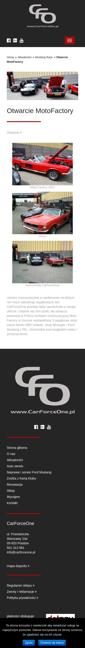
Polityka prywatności (22, 598)
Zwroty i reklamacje (22, 591)
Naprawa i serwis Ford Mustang (29, 472)
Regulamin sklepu (21, 585)
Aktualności (25, 57)
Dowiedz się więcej (52, 642)
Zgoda (29, 642)
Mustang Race (44, 57)
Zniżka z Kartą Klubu (21, 478)
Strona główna (17, 448)
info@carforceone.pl (21, 552)
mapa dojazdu (18, 566)
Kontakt (12, 503)
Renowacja (14, 484)
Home (10, 57)
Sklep (11, 490)
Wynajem (13, 497)
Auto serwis (15, 466)
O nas (11, 454)
